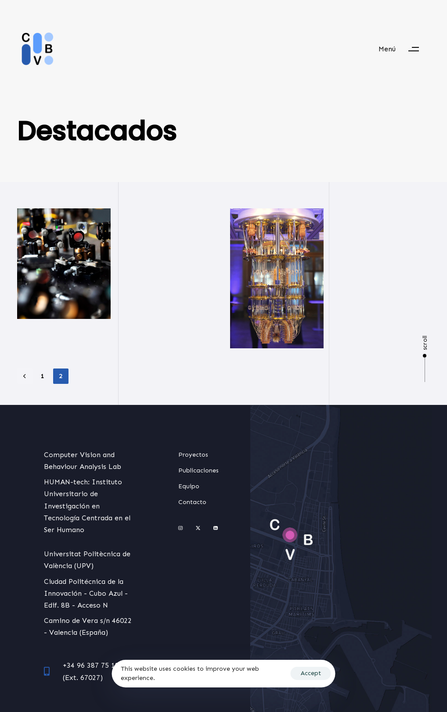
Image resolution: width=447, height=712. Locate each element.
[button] (403, 49)
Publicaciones (198, 470)
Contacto (192, 502)
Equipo (188, 486)
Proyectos (193, 454)
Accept (311, 673)
